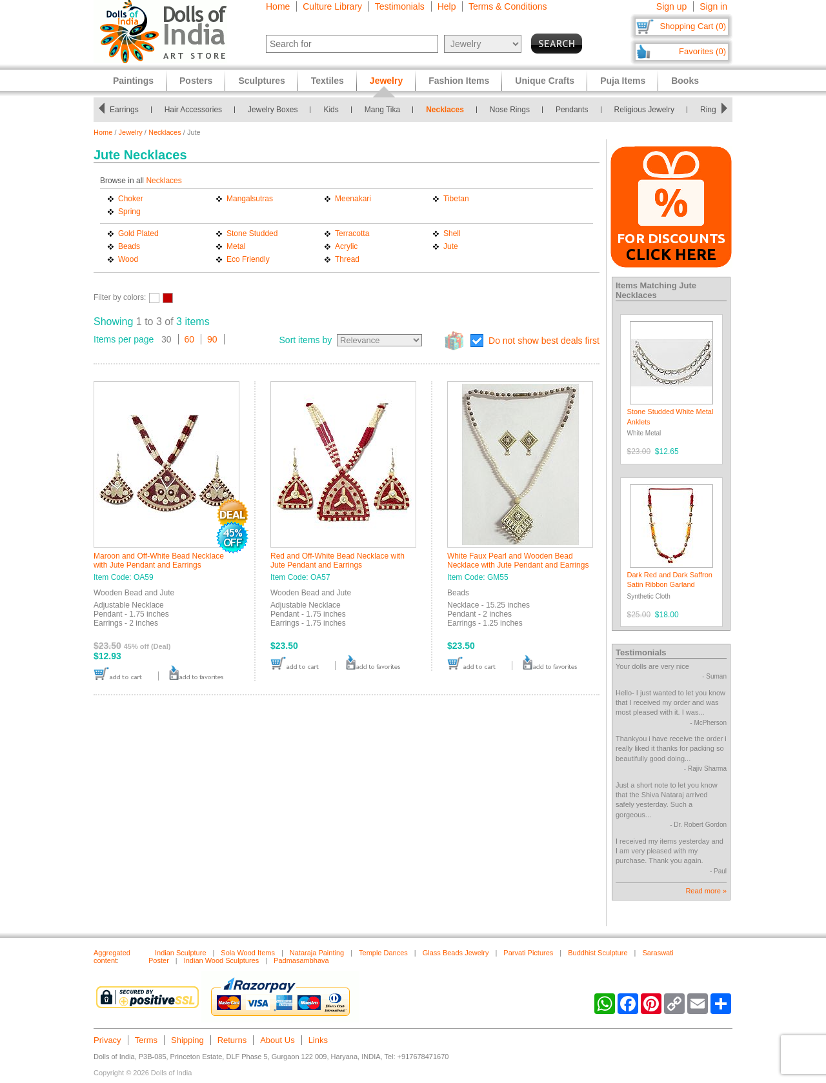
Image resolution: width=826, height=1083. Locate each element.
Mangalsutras (250, 198)
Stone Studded (252, 233)
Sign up (671, 6)
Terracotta (352, 233)
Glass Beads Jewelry (456, 953)
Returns (232, 1040)
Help (447, 6)
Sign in (713, 6)
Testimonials (400, 6)
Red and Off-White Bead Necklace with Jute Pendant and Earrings (337, 560)
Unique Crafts (544, 80)
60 (190, 339)
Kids (330, 109)
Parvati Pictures (528, 953)
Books (685, 80)
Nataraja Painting (317, 953)
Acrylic (346, 246)
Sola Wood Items (248, 953)
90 (212, 339)
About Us (277, 1040)
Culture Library (332, 6)
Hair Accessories (193, 109)
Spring (129, 211)
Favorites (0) (702, 51)
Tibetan (456, 198)
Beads (129, 246)
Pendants (572, 109)
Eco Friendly (248, 259)
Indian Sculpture (180, 953)
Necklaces (445, 109)
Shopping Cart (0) (693, 26)
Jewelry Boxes (272, 109)
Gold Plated (138, 233)
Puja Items (622, 80)
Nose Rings (510, 109)
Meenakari (353, 198)
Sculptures (261, 80)
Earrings (124, 109)
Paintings (133, 80)
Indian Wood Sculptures (221, 960)
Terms (146, 1040)
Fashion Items (458, 80)
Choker (130, 198)
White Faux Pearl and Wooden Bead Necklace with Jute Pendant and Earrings (518, 560)
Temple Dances (383, 953)
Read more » (706, 891)
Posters (195, 80)
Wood (128, 259)
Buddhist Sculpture (597, 953)
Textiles (327, 80)
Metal (236, 246)
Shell (452, 233)
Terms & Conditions (507, 6)
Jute (450, 246)
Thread (347, 259)
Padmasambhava (301, 960)
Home (278, 6)
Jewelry (131, 132)
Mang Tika (382, 109)
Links (318, 1040)
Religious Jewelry (644, 109)
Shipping (187, 1040)
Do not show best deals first (544, 340)
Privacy (107, 1040)
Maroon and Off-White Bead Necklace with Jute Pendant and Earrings (159, 560)
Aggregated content (112, 956)
